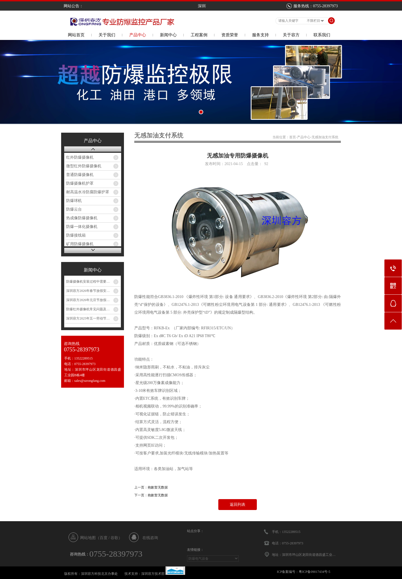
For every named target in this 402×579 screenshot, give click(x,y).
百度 (103, 538)
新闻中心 (168, 35)
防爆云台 (74, 209)
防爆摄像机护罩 (80, 183)
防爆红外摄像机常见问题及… (88, 309)
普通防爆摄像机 (80, 175)
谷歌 (114, 538)
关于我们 (107, 35)
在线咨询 (150, 538)
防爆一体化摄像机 (81, 227)
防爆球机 (74, 201)
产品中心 (137, 35)
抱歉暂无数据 (158, 487)
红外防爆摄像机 (80, 157)
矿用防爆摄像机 (80, 244)
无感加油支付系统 (325, 137)
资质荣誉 (229, 35)
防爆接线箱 (76, 235)
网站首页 (76, 35)
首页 (292, 137)
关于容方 (291, 35)
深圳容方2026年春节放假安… (88, 291)
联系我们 (322, 35)
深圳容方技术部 (153, 574)
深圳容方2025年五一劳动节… (88, 318)
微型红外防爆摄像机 (83, 166)
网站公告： (73, 6)
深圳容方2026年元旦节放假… (88, 300)
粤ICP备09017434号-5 (314, 572)
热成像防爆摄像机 (81, 218)
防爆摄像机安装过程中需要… (88, 281)
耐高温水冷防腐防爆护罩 (87, 192)
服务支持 (260, 35)
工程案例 (199, 35)
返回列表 (237, 504)
